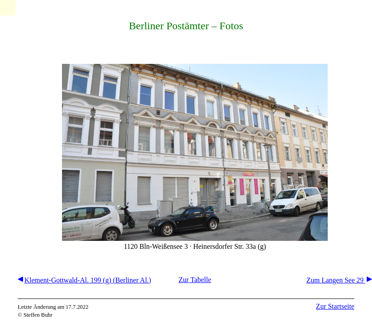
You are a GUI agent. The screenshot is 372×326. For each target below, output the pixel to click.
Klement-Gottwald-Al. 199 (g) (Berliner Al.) (84, 280)
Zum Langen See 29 (339, 280)
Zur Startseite (335, 306)
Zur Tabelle (194, 279)
